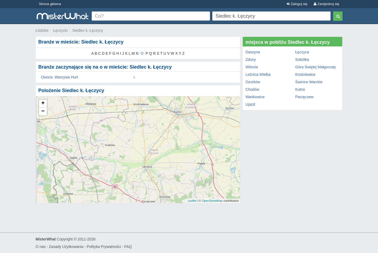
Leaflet (192, 200)
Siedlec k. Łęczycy (87, 30)
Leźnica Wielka (257, 74)
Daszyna (252, 52)
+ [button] (43, 104)
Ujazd (250, 104)
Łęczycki (60, 30)
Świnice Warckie (309, 82)
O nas (41, 246)
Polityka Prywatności (104, 246)
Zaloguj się (297, 4)
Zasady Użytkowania (66, 246)
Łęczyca (302, 52)
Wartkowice (255, 97)
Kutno (300, 89)
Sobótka (302, 59)
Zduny (250, 59)
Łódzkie (42, 30)
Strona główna (50, 4)
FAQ (128, 246)
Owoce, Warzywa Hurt (59, 77)
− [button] (43, 112)
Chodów (252, 89)
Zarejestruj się (326, 4)
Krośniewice (305, 74)
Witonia (251, 67)
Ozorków (252, 82)
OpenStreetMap (212, 200)
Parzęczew (304, 97)
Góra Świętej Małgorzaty (315, 67)
